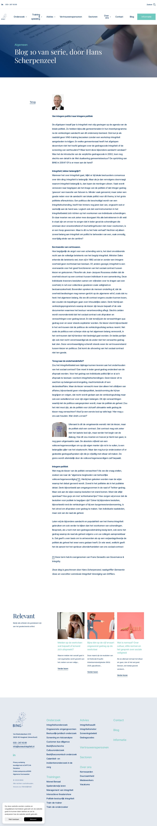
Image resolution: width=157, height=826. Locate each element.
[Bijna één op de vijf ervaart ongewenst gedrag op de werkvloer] (100, 625)
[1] (79, 479)
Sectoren (93, 16)
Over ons (106, 16)
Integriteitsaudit (87, 725)
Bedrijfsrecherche (55, 746)
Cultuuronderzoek (55, 750)
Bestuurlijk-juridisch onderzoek (61, 733)
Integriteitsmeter (88, 729)
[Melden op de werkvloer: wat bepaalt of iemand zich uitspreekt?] (71, 625)
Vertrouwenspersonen (71, 16)
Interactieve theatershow (58, 794)
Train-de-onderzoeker (57, 807)
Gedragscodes (87, 737)
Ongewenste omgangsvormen (61, 729)
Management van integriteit (59, 790)
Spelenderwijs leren (56, 786)
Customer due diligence (58, 742)
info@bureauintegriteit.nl (23, 746)
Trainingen (53, 777)
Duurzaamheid (87, 776)
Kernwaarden (86, 772)
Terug (33, 102)
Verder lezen (63, 668)
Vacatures (85, 784)
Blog (132, 16)
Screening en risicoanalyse (59, 737)
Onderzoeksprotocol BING (22, 771)
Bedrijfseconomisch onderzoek (61, 754)
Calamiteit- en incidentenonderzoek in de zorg (59, 762)
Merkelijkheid (27, 787)
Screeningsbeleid (88, 733)
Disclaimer (16, 768)
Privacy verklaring (19, 762)
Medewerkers (87, 780)
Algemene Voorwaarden (21, 774)
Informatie (146, 16)
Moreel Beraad (53, 781)
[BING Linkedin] (14, 755)
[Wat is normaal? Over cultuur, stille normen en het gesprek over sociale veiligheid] (130, 625)
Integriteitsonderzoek (57, 725)
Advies (49, 16)
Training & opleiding (35, 16)
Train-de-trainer (54, 802)
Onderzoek (19, 16)
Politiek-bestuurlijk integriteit (60, 798)
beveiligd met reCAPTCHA (22, 765)
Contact (119, 16)
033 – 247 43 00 (20, 743)
